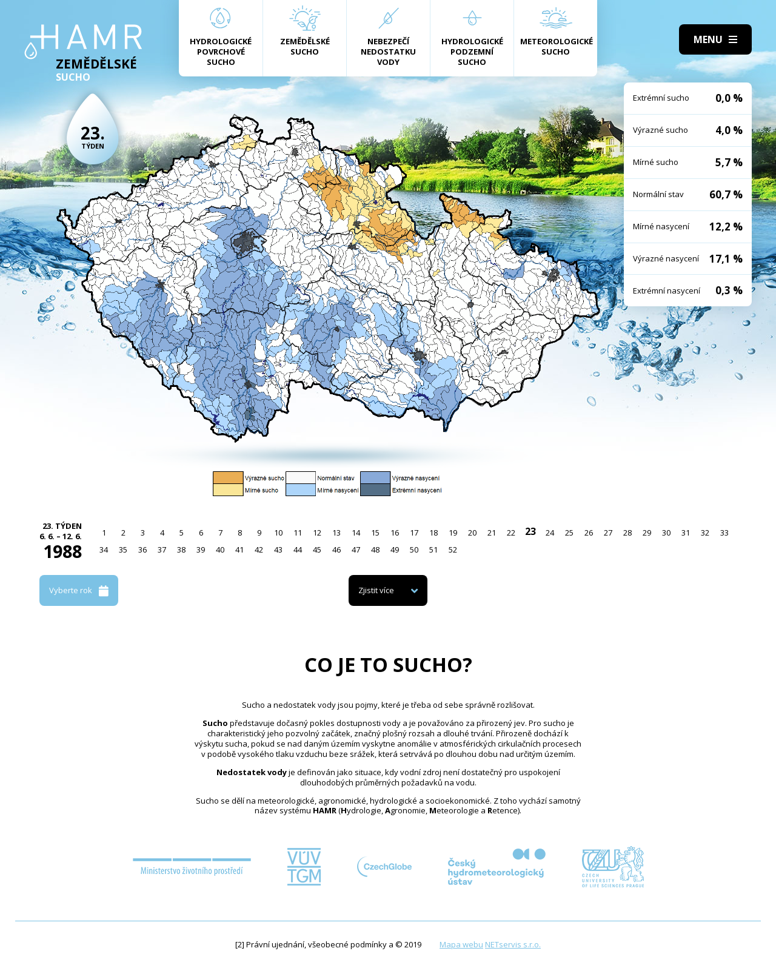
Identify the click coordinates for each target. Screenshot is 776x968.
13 (336, 532)
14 (356, 532)
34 (103, 549)
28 (627, 532)
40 (220, 549)
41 (239, 549)
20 (472, 532)
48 (375, 549)
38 (181, 549)
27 (608, 532)
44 (297, 549)
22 (511, 532)
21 (491, 532)
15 (375, 532)
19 (453, 532)
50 (414, 549)
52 (453, 549)
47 (356, 549)
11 (297, 532)
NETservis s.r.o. (513, 944)
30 (666, 532)
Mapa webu (461, 944)
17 (414, 532)
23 (530, 531)
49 (394, 549)
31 (685, 532)
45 (317, 549)
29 (647, 532)
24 (550, 532)
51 (433, 549)
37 (162, 549)
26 (588, 532)
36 (142, 549)
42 (259, 549)
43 (278, 549)
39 (200, 549)
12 (317, 532)
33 (724, 532)
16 (394, 532)
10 (278, 532)
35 (123, 549)
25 (569, 532)
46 (336, 549)
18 (433, 532)
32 (705, 532)
